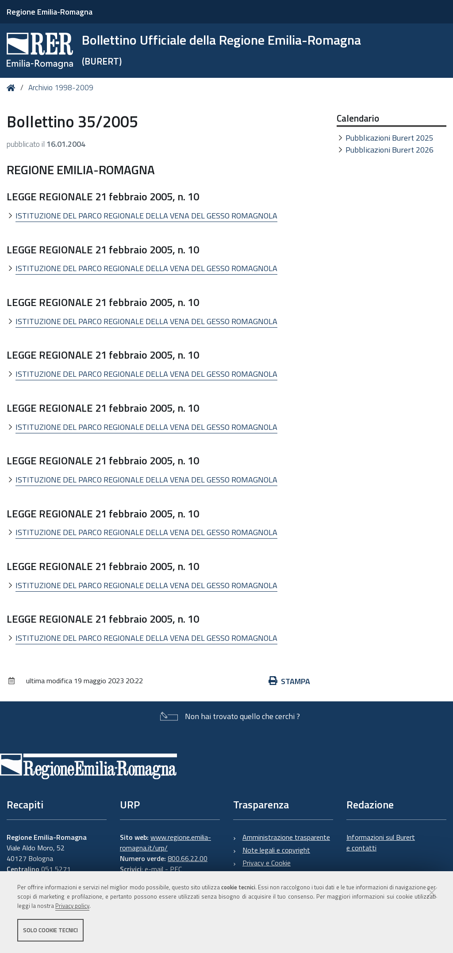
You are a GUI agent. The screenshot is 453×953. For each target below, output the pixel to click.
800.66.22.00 (187, 858)
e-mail (154, 869)
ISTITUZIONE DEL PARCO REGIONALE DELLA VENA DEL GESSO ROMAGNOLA (146, 216)
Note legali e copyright (276, 850)
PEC (176, 869)
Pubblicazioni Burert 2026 (390, 150)
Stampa (289, 681)
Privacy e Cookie (266, 862)
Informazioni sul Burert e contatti (380, 842)
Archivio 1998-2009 (60, 87)
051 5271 (56, 869)
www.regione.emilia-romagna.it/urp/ (165, 842)
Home (13, 88)
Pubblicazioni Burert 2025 (390, 138)
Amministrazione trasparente (286, 837)
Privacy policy (72, 905)
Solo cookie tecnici (50, 930)
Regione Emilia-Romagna (49, 12)
